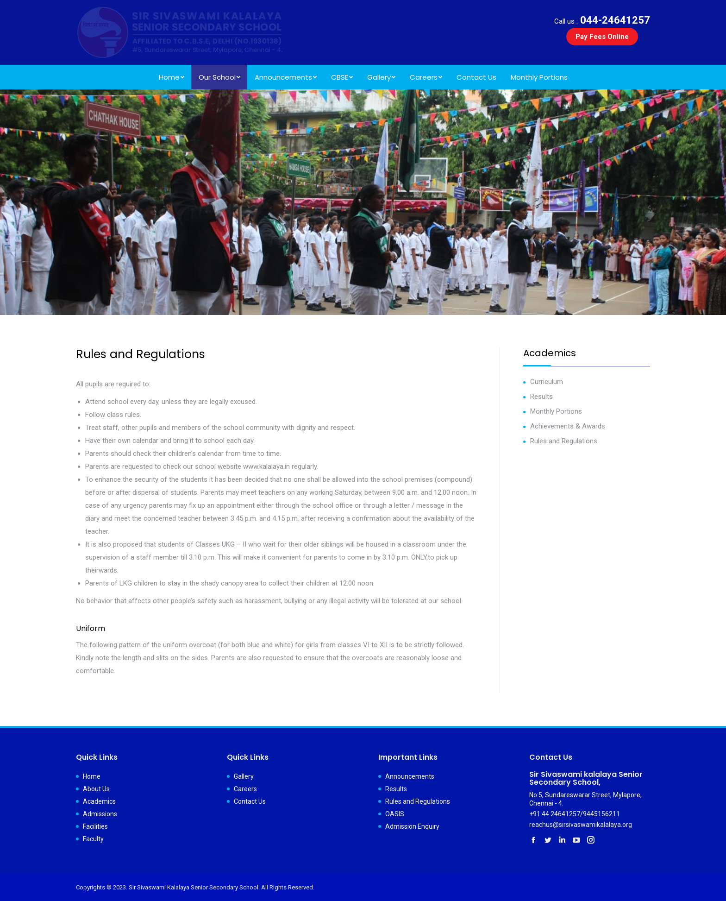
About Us (96, 789)
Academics (99, 801)
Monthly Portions (556, 411)
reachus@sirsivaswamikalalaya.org (580, 824)
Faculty (93, 839)
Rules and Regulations (563, 441)
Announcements (409, 776)
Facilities (95, 826)
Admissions (100, 814)
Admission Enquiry (412, 826)
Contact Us (250, 801)
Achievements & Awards (567, 426)
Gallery (244, 776)
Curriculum (546, 382)
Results (541, 396)
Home (91, 776)
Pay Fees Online (602, 36)
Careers (245, 789)
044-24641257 (602, 20)
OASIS (394, 814)
